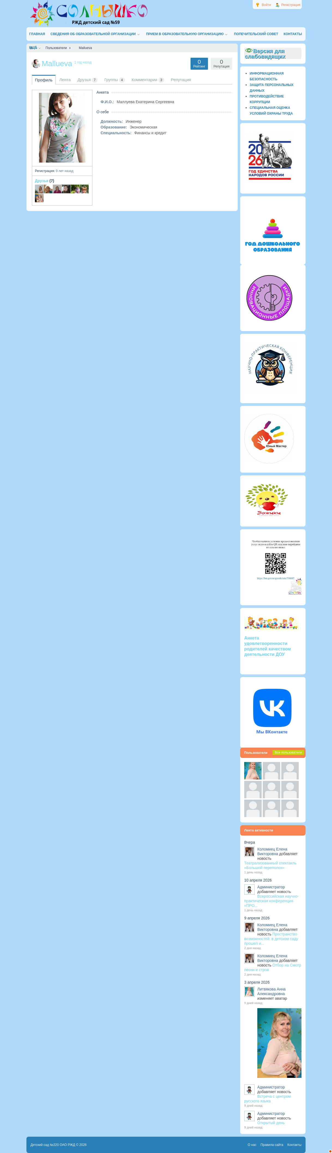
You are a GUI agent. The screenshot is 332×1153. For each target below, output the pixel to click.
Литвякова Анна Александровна (271, 991)
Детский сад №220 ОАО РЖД (53, 1145)
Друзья (42, 181)
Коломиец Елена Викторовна (272, 851)
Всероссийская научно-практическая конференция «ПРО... (271, 901)
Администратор (271, 887)
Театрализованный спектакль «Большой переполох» (270, 865)
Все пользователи (288, 752)
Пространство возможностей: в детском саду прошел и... (271, 939)
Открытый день (271, 1123)
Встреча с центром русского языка (267, 1098)
